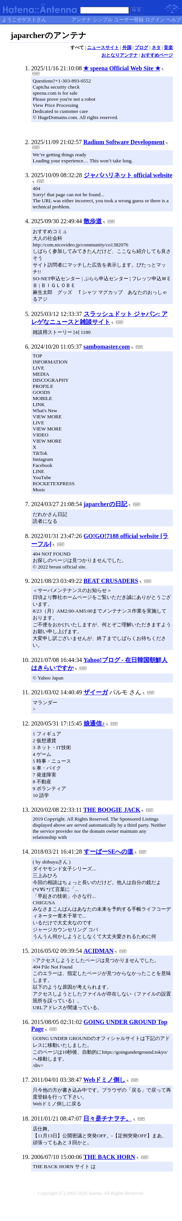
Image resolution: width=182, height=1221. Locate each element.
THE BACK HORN (109, 1157)
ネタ (156, 47)
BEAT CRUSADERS (111, 581)
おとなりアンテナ (119, 55)
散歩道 (93, 221)
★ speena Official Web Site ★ (121, 68)
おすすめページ (157, 55)
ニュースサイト (103, 47)
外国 (126, 47)
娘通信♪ (94, 723)
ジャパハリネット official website (128, 175)
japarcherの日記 (105, 504)
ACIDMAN (99, 951)
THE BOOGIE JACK (111, 810)
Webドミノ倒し (104, 1080)
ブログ (141, 47)
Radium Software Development (124, 142)
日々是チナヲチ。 (107, 1118)
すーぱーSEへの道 (109, 851)
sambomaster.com (106, 346)
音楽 (168, 47)
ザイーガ (96, 692)
